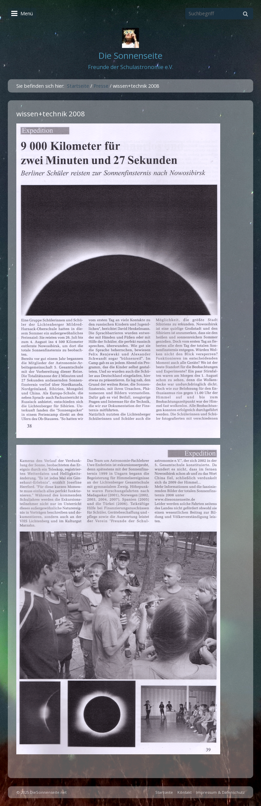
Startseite (78, 86)
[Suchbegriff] (219, 13)
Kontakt (184, 792)
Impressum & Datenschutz (220, 792)
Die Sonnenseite (130, 56)
